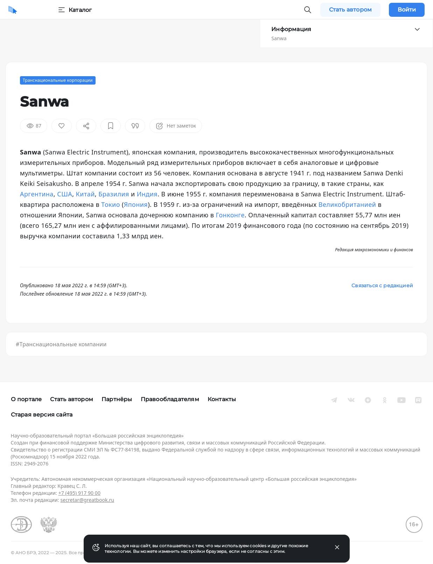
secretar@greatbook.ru (87, 500)
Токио (110, 204)
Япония (136, 204)
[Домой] (12, 9)
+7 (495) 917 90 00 (79, 493)
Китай (85, 194)
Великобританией (347, 204)
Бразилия (113, 194)
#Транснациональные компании (61, 344)
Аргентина (37, 194)
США (64, 194)
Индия (147, 194)
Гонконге (230, 215)
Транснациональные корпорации (58, 80)
